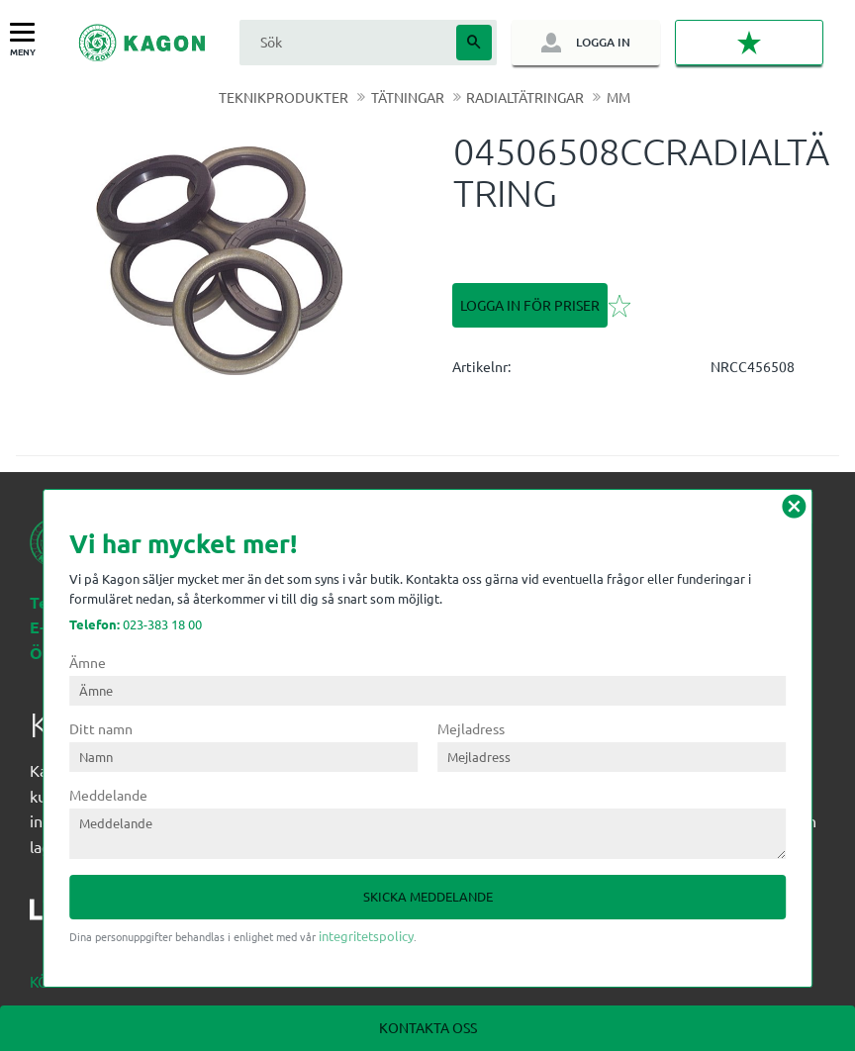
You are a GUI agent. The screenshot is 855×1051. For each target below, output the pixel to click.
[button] (27, 33)
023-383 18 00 (135, 624)
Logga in (603, 42)
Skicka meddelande (428, 896)
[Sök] (474, 42)
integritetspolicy (366, 935)
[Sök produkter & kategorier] (345, 42)
